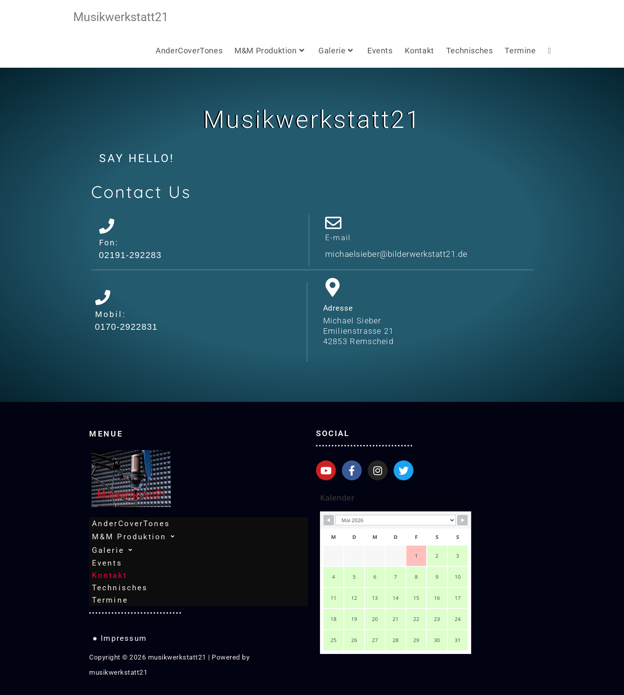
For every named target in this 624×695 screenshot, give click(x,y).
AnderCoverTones (131, 523)
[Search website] (549, 51)
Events (107, 563)
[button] (198, 536)
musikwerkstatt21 (120, 17)
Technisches (120, 587)
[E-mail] (333, 223)
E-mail (338, 237)
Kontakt (109, 575)
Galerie (115, 550)
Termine (110, 600)
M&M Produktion (136, 536)
